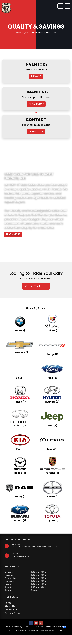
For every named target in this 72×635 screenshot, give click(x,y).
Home (8, 602)
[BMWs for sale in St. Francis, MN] (20, 323)
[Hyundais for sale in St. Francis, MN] (52, 394)
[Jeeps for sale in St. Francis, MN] (52, 418)
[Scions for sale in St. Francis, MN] (52, 489)
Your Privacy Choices (56, 627)
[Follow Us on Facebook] (31, 623)
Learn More (13, 234)
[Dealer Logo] (6, 8)
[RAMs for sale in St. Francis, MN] (20, 489)
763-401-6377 (20, 556)
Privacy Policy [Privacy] (12, 613)
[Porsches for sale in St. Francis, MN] (52, 465)
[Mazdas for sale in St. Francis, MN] (20, 465)
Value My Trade (36, 286)
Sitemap (41, 627)
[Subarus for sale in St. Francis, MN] (20, 513)
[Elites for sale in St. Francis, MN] (20, 370)
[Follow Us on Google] (41, 623)
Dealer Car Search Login (15, 627)
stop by (26, 227)
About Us (10, 606)
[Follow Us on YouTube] (36, 623)
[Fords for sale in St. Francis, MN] (52, 370)
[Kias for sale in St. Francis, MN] (20, 442)
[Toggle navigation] (67, 6)
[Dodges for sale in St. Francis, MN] (52, 347)
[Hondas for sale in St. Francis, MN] (20, 394)
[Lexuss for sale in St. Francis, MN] (52, 442)
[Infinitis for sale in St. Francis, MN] (20, 418)
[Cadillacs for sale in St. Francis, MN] (52, 323)
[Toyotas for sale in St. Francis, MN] (52, 513)
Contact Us (11, 609)
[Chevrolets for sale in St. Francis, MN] (20, 347)
